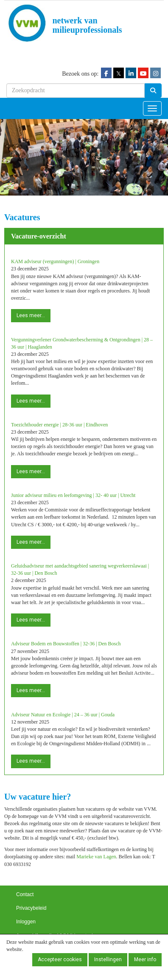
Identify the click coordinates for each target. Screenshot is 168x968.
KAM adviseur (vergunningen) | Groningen (55, 261)
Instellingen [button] (108, 959)
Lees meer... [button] (31, 315)
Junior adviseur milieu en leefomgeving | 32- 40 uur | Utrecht (73, 495)
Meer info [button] (145, 959)
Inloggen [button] (26, 922)
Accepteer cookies (60, 959)
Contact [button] (25, 894)
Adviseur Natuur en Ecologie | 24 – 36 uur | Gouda (63, 715)
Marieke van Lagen (96, 857)
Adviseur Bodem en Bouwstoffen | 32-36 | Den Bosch (66, 644)
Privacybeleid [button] (31, 908)
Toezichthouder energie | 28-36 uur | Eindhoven (59, 425)
